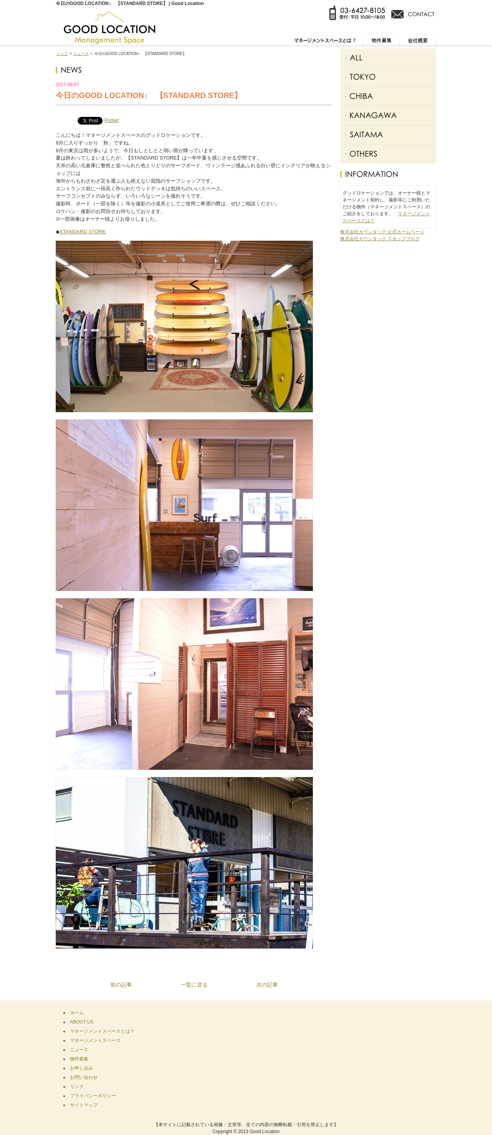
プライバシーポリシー (93, 1095)
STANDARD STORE (83, 232)
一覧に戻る (194, 985)
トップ (62, 54)
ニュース (81, 54)
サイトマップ (84, 1105)
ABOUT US (81, 1022)
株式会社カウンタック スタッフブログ (380, 238)
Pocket (112, 120)
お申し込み (81, 1068)
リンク (77, 1086)
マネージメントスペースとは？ (102, 1031)
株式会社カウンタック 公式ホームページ (382, 232)
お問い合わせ (84, 1077)
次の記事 (267, 985)
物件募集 (79, 1059)
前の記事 (121, 985)
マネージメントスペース (95, 1040)
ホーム (77, 1012)
